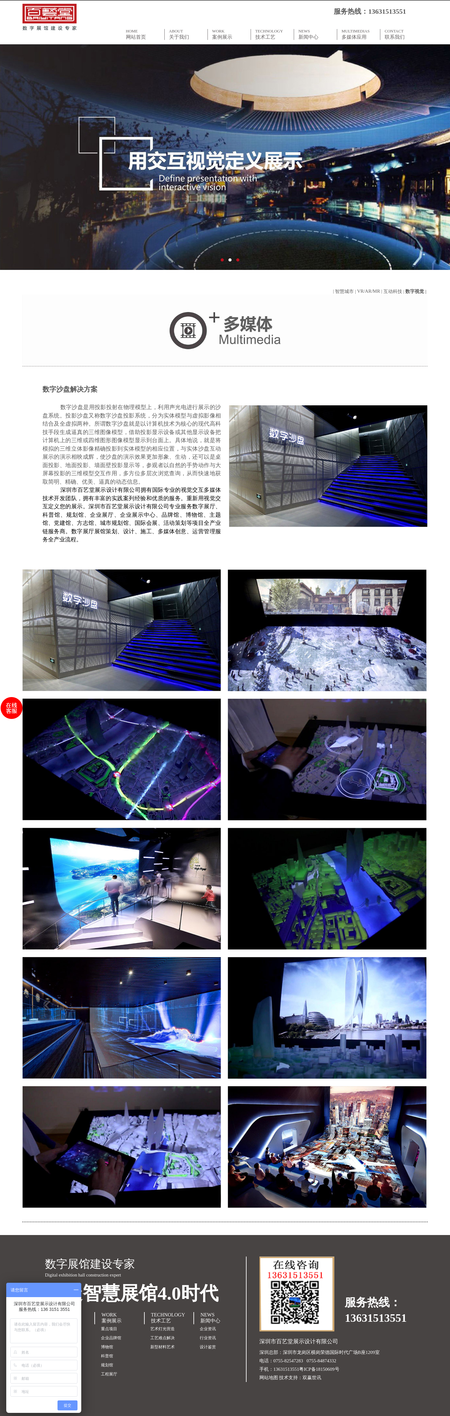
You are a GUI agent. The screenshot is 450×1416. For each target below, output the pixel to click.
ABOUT (186, 34)
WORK (229, 34)
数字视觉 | (416, 291)
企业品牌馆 (111, 1337)
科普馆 (107, 1356)
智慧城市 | (346, 291)
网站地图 (268, 1377)
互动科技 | (394, 291)
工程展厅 (109, 1374)
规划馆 (107, 1365)
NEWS (315, 34)
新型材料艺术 (162, 1347)
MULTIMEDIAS (359, 34)
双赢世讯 (311, 1377)
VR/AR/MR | (370, 291)
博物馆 (107, 1347)
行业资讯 (208, 1337)
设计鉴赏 (208, 1347)
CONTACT (402, 34)
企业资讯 (208, 1328)
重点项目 (109, 1328)
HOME (143, 34)
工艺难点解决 (162, 1337)
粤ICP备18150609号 (319, 1369)
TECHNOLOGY (272, 34)
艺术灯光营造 (162, 1328)
